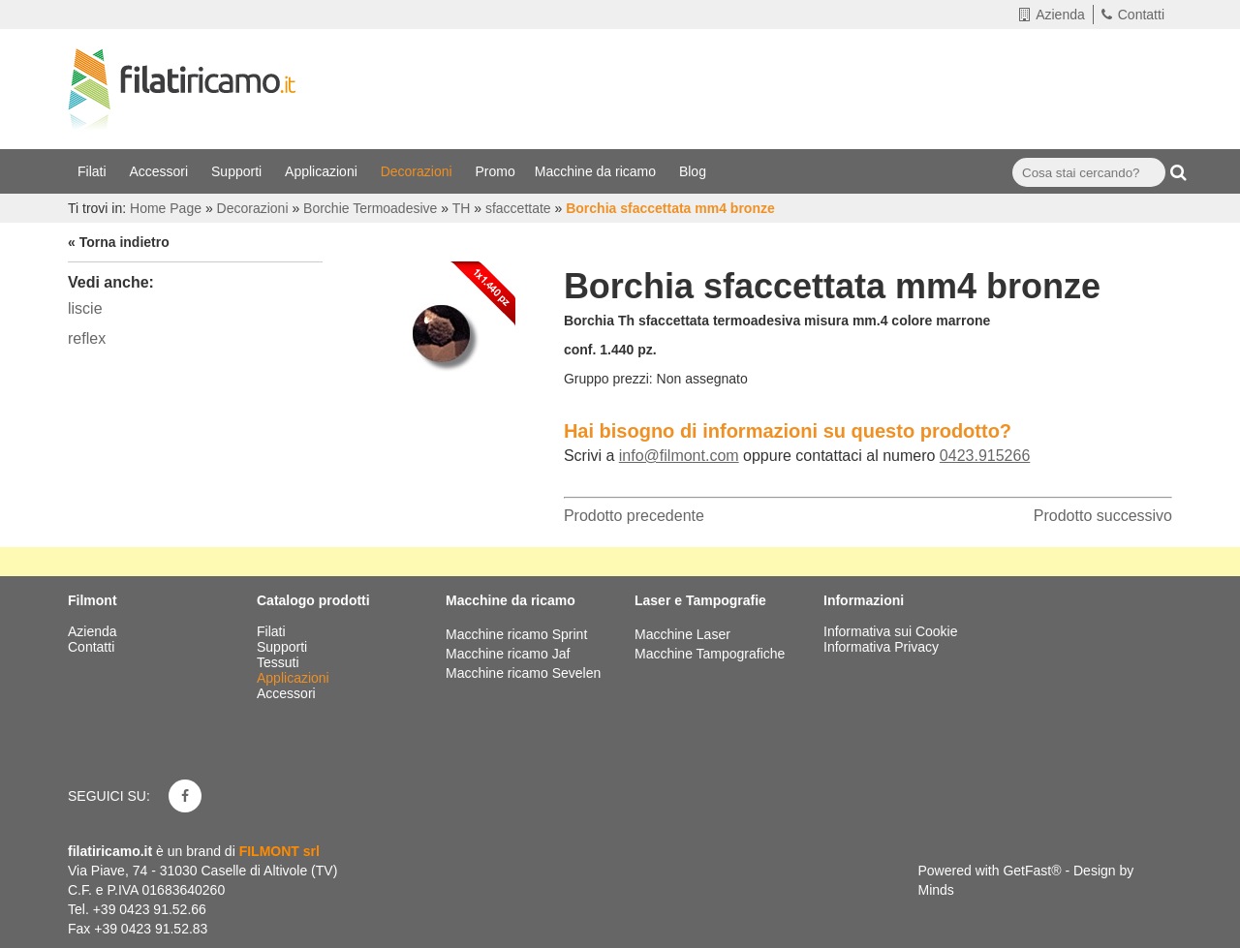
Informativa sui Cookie (890, 631)
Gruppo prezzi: (608, 378)
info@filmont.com (679, 455)
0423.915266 (985, 455)
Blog (694, 171)
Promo (495, 171)
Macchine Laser (682, 634)
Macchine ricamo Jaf (508, 653)
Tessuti (279, 662)
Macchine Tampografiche (710, 653)
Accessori (160, 171)
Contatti (1132, 14)
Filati (93, 171)
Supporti (238, 171)
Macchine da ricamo (597, 171)
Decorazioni (418, 171)
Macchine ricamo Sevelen (523, 673)
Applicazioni (323, 171)
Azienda (1052, 14)
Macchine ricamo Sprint (516, 634)
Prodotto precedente (634, 515)
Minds (936, 890)
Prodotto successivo (1103, 515)
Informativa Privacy (881, 647)
